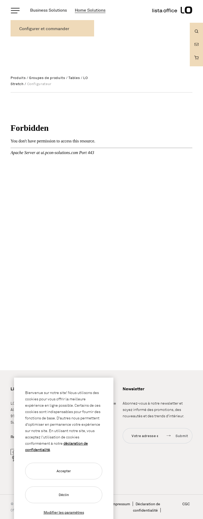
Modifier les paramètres (64, 512)
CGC (186, 504)
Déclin (64, 495)
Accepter (64, 471)
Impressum (120, 504)
